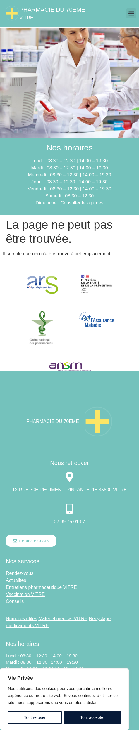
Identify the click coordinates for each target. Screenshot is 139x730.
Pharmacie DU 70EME (52, 9)
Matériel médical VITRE (62, 618)
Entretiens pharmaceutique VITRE (41, 587)
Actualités (16, 580)
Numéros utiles (21, 618)
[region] (64, 699)
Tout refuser (35, 717)
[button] (131, 13)
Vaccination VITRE (25, 594)
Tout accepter (92, 717)
